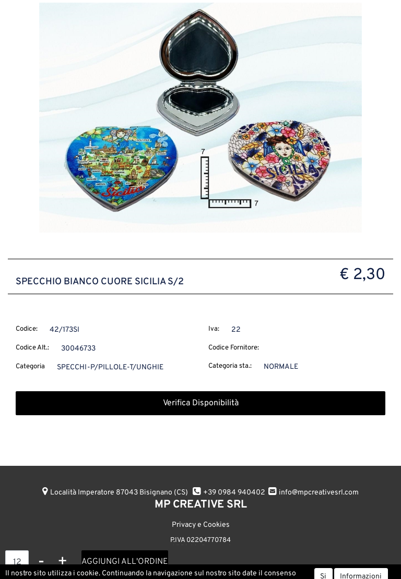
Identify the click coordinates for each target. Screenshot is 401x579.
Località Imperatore (119, 492)
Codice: (27, 329)
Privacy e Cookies (201, 525)
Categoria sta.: (230, 366)
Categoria (30, 367)
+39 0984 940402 (234, 492)
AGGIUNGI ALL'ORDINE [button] (124, 562)
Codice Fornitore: (233, 348)
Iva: (213, 329)
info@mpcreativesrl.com (319, 492)
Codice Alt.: (32, 348)
